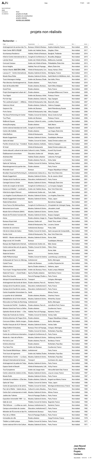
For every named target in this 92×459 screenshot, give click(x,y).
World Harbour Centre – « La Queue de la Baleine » (15, 357)
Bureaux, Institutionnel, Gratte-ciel (38, 405)
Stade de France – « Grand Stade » (15, 273)
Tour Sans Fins (8, 347)
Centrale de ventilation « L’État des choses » (15, 379)
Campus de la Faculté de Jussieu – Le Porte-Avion (15, 289)
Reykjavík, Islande (54, 128)
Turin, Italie (51, 192)
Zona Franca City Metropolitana (14, 205)
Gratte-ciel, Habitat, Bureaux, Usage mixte (38, 50)
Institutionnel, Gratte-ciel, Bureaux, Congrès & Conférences (38, 192)
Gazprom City (7, 108)
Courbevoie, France (54, 308)
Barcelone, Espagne (55, 202)
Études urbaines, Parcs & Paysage (38, 305)
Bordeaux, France (54, 341)
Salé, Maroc (52, 124)
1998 (86, 244)
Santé (30, 292)
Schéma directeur (9, 344)
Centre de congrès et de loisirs (13, 186)
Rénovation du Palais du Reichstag (15, 302)
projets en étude (22, 14)
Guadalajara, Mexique (55, 137)
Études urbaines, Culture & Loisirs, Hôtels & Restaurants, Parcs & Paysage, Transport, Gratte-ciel (38, 99)
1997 (86, 257)
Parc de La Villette (9, 415)
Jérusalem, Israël (54, 208)
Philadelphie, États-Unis (56, 63)
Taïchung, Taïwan (54, 163)
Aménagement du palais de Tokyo (14, 363)
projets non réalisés (23, 20)
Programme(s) (33, 44)
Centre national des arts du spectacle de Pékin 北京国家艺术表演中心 (15, 247)
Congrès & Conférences (36, 128)
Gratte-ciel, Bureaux (35, 108)
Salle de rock (7, 402)
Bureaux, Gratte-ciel (35, 221)
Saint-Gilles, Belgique (55, 86)
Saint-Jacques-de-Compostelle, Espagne (60, 231)
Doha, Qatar (52, 160)
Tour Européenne (9, 370)
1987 (86, 373)
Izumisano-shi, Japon (55, 360)
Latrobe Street (8, 60)
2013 (86, 63)
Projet (5, 44)
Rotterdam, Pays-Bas (55, 331)
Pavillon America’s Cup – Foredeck (15, 144)
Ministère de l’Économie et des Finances (15, 412)
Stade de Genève (9, 253)
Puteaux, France (53, 95)
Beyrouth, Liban (53, 102)
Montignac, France (54, 73)
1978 (86, 418)
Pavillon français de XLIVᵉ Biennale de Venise (15, 324)
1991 (86, 308)
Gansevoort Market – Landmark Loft (15, 189)
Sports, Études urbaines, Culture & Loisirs (38, 266)
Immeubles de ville (9, 418)
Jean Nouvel (80, 446)
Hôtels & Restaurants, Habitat (38, 112)
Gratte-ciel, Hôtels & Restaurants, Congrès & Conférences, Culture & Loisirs (38, 63)
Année (86, 44)
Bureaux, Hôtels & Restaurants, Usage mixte (38, 47)
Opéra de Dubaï (8, 141)
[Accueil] (5, 2)
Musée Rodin (7, 376)
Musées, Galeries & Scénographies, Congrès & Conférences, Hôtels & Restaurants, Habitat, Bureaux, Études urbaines (38, 299)
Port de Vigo (7, 99)
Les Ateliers (79, 448)
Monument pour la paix (11, 208)
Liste (88, 3)
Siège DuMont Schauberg (11, 328)
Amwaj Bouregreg (9, 124)
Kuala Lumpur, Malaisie (56, 270)
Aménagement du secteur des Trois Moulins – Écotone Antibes (15, 47)
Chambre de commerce (11, 228)
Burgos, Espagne (54, 215)
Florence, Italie (53, 134)
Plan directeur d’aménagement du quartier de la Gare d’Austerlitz (15, 83)
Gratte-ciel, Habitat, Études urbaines (38, 353)
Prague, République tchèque (58, 170)
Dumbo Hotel (7, 234)
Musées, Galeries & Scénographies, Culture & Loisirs (38, 392)
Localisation (53, 44)
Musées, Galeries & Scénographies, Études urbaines (38, 357)
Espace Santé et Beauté (11, 366)
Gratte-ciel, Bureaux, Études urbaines (38, 79)
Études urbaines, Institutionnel (38, 144)
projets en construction (24, 16)
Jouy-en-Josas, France (56, 373)
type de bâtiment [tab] (6, 8)
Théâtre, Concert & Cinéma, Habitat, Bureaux (38, 331)
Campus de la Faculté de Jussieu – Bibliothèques (15, 286)
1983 (86, 399)
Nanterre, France (54, 283)
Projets (77, 451)
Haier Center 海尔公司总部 (12, 50)
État (73, 44)
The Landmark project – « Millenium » (15, 102)
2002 (86, 173)
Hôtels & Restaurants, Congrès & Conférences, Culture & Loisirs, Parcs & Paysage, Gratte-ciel (38, 70)
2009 (86, 86)
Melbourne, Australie (55, 60)
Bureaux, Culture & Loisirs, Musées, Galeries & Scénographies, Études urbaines (38, 121)
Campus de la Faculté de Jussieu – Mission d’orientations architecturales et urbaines (15, 179)
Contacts (78, 454)
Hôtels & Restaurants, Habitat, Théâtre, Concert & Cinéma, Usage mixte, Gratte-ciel (38, 102)
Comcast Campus (9, 63)
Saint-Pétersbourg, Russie (57, 108)
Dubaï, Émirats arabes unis (57, 141)
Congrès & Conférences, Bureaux (38, 334)
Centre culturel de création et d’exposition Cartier (15, 373)
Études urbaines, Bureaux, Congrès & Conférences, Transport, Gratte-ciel (38, 86)
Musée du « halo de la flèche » (13, 337)
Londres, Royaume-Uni (56, 121)
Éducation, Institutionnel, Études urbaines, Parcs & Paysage (38, 408)
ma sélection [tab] (5, 14)
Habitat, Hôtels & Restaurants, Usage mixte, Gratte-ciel (38, 53)
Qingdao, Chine (53, 50)
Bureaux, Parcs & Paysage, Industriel (38, 328)
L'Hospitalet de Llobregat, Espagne (60, 205)
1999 (86, 218)
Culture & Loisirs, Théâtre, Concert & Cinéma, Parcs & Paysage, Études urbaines (38, 150)
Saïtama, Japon (53, 266)
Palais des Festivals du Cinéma (13, 315)
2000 (86, 208)
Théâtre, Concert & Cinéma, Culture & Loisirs (38, 247)
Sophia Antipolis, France (56, 47)
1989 (86, 334)
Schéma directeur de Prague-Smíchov (15, 318)
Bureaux (31, 170)
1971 (86, 424)
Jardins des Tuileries (10, 395)
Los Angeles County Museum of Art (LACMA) (15, 195)
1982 (86, 408)
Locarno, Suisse (53, 224)
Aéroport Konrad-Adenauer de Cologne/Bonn (15, 279)
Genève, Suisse (53, 212)
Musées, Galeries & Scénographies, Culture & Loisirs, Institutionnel (38, 424)
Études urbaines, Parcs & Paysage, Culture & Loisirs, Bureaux (38, 160)
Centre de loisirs (8, 224)
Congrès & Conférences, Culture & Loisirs (38, 186)
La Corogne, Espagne (55, 186)
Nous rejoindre (77, 457)
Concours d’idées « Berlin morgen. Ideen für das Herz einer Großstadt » (15, 321)
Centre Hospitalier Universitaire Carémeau (15, 292)
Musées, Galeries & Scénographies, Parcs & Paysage (38, 73)
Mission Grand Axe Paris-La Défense (15, 308)
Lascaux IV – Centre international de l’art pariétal (15, 73)
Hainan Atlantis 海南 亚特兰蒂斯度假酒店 (15, 70)
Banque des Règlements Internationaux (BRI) (15, 244)
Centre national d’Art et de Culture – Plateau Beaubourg (15, 424)
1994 (86, 273)
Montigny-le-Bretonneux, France (59, 386)
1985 (86, 386)
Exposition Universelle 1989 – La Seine (15, 399)
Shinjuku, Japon (53, 153)
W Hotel (5, 147)
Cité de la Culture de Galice (12, 231)
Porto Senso (7, 112)
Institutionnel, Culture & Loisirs (38, 173)
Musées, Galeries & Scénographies (38, 76)
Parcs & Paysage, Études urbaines (38, 276)
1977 (86, 421)
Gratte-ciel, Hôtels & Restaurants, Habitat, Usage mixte (38, 60)
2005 (86, 124)
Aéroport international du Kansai (14, 360)
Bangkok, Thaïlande (55, 53)
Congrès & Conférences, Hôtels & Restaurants (38, 57)
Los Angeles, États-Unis (56, 195)
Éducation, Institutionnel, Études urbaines (38, 179)
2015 (86, 57)
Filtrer (45, 3)
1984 (86, 392)
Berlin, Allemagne (54, 260)
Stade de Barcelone (9, 202)
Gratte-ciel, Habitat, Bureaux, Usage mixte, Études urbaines (38, 189)
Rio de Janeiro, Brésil (55, 176)
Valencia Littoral (8, 105)
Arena (5, 218)
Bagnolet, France (54, 402)
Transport (31, 279)
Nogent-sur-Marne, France (57, 379)
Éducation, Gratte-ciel (35, 153)
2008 (86, 95)
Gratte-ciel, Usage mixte (36, 370)
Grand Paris (7, 89)
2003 (86, 157)
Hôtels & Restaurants (35, 134)
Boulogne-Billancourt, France (58, 92)
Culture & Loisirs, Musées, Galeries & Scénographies (38, 389)
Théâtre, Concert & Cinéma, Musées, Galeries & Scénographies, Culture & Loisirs (38, 231)
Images (82, 3)
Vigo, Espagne (53, 99)
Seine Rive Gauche (9, 276)
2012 (86, 73)
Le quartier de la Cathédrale (12, 295)
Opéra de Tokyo (8, 383)
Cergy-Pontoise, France (56, 418)
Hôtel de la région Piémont (12, 192)
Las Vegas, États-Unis (55, 131)
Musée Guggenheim (10, 137)
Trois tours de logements (11, 353)
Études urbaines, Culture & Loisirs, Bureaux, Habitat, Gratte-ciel (38, 105)
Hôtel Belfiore (7, 134)
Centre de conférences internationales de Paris (15, 334)
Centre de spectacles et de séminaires (15, 386)
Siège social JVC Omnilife (12, 241)
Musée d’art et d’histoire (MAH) (13, 212)
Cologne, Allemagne (55, 279)
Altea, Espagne (53, 112)
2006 (86, 108)
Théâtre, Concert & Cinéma (37, 115)
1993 (86, 276)
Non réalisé (76, 47)
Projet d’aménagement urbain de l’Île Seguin (15, 92)
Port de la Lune (8, 341)
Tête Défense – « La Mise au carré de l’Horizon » (15, 405)
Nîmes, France (53, 292)
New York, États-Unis (55, 173)
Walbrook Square (9, 121)
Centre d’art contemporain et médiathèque (15, 392)
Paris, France (52, 83)
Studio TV (6, 331)
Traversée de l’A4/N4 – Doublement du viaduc (15, 305)
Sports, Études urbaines (36, 273)
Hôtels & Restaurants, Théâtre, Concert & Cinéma (38, 234)
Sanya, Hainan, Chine (55, 70)
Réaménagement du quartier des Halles (15, 166)
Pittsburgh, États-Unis (55, 183)
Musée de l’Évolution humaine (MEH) (15, 215)
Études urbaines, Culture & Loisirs (38, 379)
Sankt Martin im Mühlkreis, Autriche (60, 76)
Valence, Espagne (54, 105)
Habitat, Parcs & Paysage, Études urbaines (38, 312)
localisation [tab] (5, 12)
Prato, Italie (52, 228)
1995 (86, 266)
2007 (86, 99)
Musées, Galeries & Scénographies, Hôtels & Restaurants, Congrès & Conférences (38, 215)
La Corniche (7, 160)
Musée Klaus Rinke (9, 76)
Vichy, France (52, 366)
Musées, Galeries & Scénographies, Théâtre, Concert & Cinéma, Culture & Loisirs (38, 183)
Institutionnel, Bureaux (36, 228)
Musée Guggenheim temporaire (14, 199)
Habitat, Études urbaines (36, 157)
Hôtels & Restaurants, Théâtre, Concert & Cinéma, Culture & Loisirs (38, 224)
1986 (86, 379)
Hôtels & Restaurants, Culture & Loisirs (38, 366)
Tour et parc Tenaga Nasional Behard (15, 270)
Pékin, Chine (52, 247)
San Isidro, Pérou (54, 79)
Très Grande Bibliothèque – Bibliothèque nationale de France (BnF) (15, 350)
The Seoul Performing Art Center (14, 115)
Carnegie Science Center (11, 183)
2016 (86, 53)
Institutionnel (32, 260)
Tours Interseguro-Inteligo (12, 79)
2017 (86, 50)
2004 (86, 150)
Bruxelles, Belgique (54, 57)
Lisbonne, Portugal (54, 157)
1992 (86, 279)
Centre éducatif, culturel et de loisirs (15, 150)
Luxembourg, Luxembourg (57, 257)
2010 (86, 83)
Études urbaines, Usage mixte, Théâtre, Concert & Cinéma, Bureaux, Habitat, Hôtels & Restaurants (38, 218)
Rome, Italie (52, 237)
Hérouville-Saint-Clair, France (58, 370)
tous (17, 12)
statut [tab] (3, 10)
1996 (86, 260)
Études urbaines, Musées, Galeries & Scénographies (38, 295)
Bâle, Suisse (52, 244)
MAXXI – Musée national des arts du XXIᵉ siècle (15, 237)
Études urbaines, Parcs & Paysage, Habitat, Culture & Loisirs (38, 283)
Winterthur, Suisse (54, 299)
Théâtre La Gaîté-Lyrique (11, 421)
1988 (86, 360)
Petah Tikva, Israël (54, 221)
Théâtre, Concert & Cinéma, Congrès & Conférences (38, 386)
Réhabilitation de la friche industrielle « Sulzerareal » (15, 299)
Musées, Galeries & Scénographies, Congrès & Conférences (38, 208)
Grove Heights (8, 66)
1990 (86, 321)
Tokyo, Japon (52, 199)
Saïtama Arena (8, 266)
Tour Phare (6, 118)
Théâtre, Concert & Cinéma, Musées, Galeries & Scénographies (38, 141)
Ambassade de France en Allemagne (15, 260)
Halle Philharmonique (10, 257)
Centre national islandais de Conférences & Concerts (15, 128)
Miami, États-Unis (54, 66)
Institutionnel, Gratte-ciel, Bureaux (38, 244)
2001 (86, 179)
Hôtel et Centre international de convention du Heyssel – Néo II (15, 57)
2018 (86, 47)
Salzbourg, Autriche (54, 337)
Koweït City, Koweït (54, 150)
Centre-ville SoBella (9, 131)
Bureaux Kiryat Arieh (10, 221)
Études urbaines (33, 83)
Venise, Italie (52, 315)
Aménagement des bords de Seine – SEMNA (15, 283)
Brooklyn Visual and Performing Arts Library (15, 173)
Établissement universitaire (12, 153)
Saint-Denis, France (54, 273)
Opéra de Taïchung (9, 163)
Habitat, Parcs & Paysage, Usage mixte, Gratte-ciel (38, 66)
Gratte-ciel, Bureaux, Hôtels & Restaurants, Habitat (38, 95)
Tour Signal (7, 95)
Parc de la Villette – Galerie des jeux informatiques (15, 389)
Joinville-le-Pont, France (56, 305)
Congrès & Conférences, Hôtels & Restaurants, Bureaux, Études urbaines (38, 205)
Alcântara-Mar (8, 157)
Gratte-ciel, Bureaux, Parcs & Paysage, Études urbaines (38, 270)
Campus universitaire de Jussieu (14, 408)
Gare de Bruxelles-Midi (10, 86)
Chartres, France (53, 295)
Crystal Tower (7, 263)
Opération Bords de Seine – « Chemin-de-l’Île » (15, 312)
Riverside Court (8, 170)
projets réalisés (21, 18)
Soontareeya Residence (11, 53)
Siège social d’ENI (9, 250)
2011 (86, 79)
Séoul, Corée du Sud (55, 115)
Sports (30, 202)
